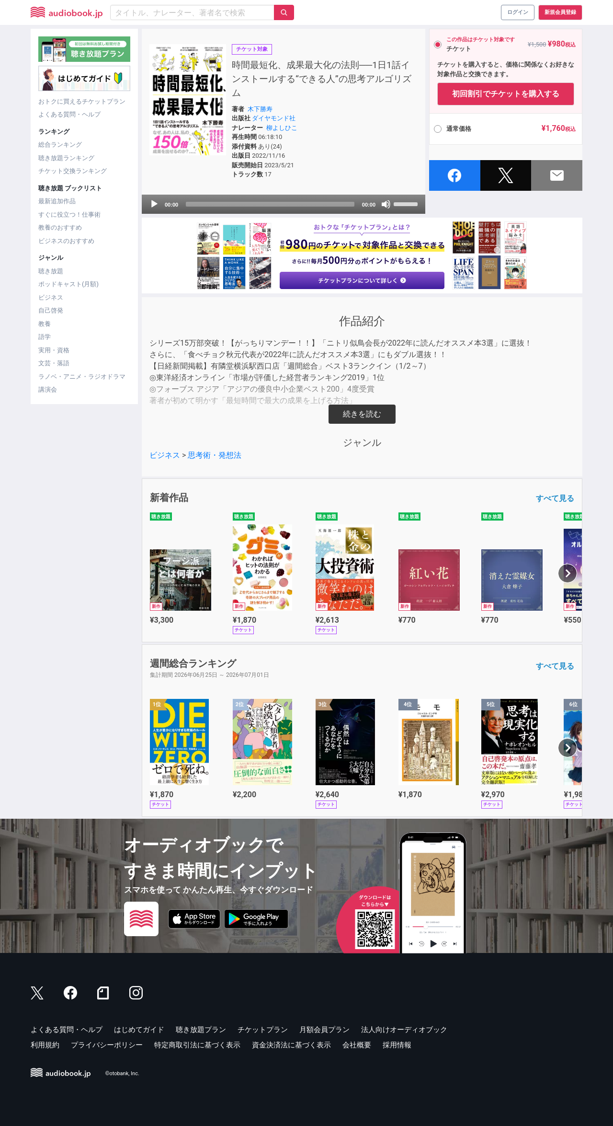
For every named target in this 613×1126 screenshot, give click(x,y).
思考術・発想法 (214, 455)
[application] (283, 204)
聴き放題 (50, 271)
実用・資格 (53, 350)
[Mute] (386, 204)
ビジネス (50, 297)
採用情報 (397, 1045)
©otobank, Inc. (122, 1073)
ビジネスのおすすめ (66, 240)
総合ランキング (60, 144)
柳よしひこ (281, 127)
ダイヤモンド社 (273, 118)
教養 (44, 323)
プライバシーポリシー (107, 1045)
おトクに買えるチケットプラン (81, 101)
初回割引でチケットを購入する (505, 93)
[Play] (154, 204)
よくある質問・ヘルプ (69, 114)
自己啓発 (50, 310)
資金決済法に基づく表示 (291, 1045)
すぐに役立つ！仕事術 (69, 214)
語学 (44, 336)
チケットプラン (263, 1029)
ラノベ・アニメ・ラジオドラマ (81, 376)
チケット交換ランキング (72, 170)
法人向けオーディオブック (404, 1029)
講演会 (47, 389)
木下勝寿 (260, 109)
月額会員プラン (324, 1029)
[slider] (270, 204)
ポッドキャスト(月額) (68, 284)
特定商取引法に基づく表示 (197, 1045)
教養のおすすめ (60, 227)
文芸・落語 (53, 363)
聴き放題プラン (201, 1029)
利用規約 (45, 1045)
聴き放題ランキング (66, 158)
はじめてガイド (139, 1029)
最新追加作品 (57, 201)
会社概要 (356, 1045)
